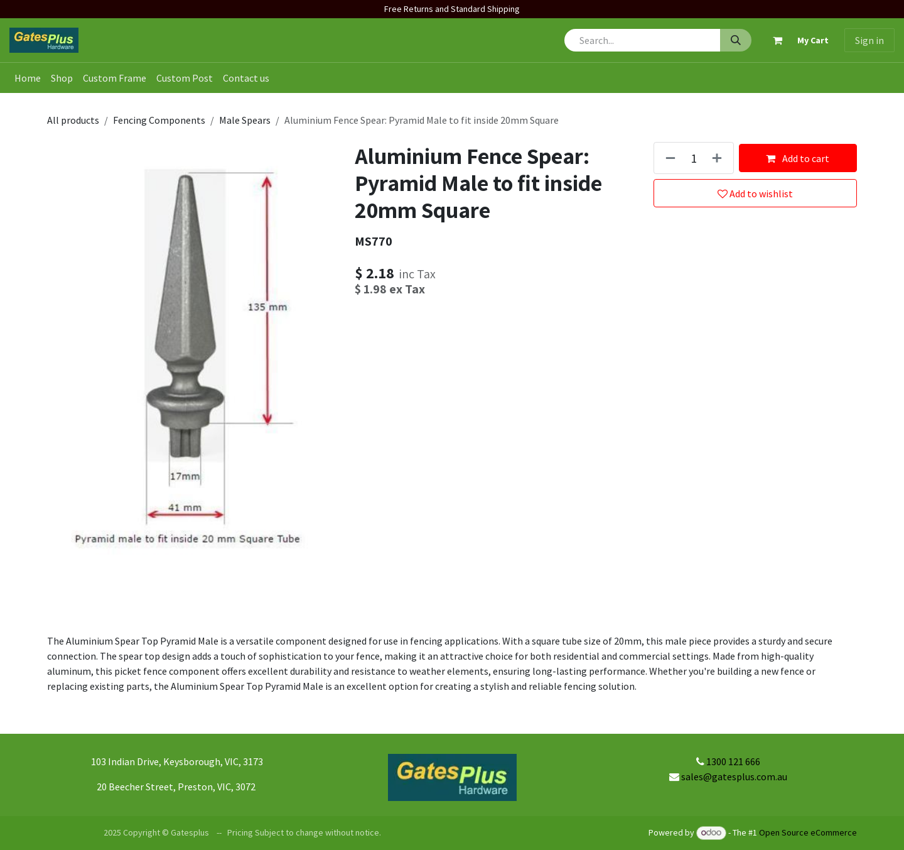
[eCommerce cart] (795, 40)
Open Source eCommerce (808, 832)
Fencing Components (159, 120)
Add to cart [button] (797, 158)
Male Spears (245, 120)
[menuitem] (27, 77)
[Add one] (719, 158)
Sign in (869, 40)
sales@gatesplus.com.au (734, 776)
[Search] (735, 40)
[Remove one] (668, 158)
